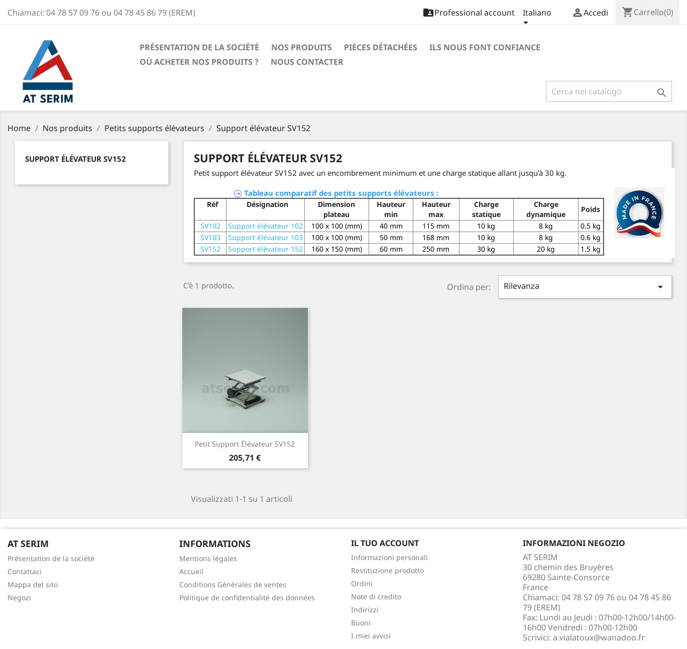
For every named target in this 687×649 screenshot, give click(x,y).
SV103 (210, 237)
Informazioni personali (389, 557)
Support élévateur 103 (265, 237)
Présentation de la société (199, 47)
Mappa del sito (33, 584)
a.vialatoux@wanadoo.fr (599, 637)
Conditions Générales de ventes (232, 584)
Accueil (191, 571)
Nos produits (301, 47)
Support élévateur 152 (265, 249)
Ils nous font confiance (484, 47)
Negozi (19, 597)
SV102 (210, 226)
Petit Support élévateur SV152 (245, 444)
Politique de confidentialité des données (247, 597)
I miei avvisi (371, 635)
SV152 (210, 249)
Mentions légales (208, 558)
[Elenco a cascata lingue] (537, 19)
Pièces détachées (380, 47)
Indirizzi (365, 609)
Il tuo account (385, 543)
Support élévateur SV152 (75, 159)
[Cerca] (609, 91)
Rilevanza (585, 286)
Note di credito (376, 596)
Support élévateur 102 (265, 226)
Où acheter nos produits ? (199, 61)
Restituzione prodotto (387, 570)
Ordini (362, 583)
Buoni (361, 622)
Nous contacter (307, 61)
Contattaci (25, 571)
